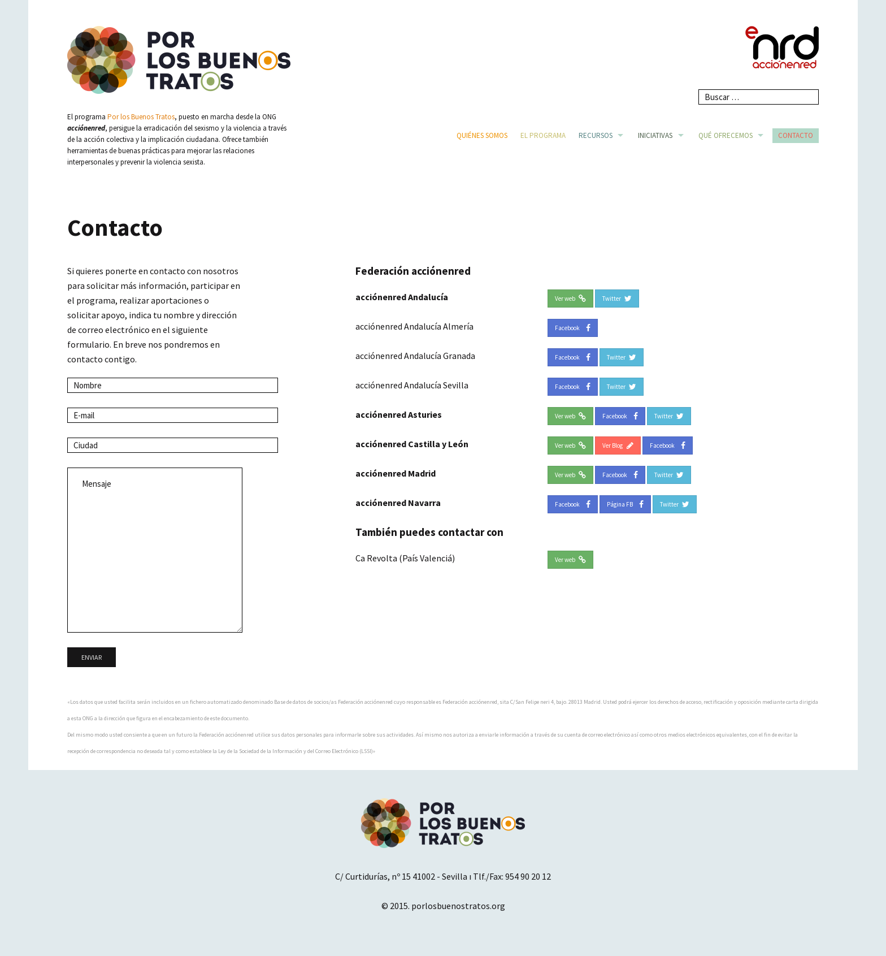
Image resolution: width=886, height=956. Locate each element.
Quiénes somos (482, 135)
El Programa (543, 135)
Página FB (625, 504)
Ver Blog (617, 445)
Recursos (596, 135)
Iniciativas (655, 135)
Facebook (572, 328)
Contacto (795, 135)
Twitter (617, 298)
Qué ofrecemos (725, 135)
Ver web (570, 298)
